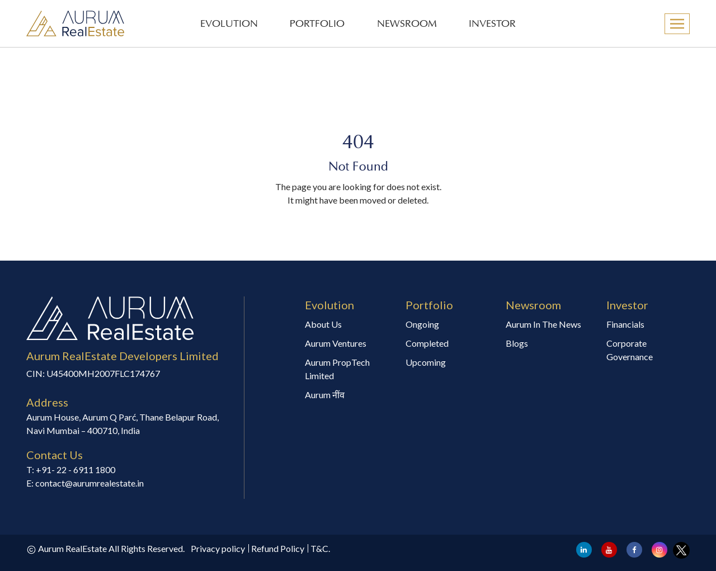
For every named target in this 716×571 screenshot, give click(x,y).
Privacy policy (218, 548)
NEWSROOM (407, 24)
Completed (427, 343)
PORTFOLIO (317, 24)
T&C (319, 548)
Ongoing (422, 324)
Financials (625, 324)
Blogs (517, 343)
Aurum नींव (325, 394)
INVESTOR (492, 24)
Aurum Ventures (335, 343)
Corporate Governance (629, 350)
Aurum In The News (543, 324)
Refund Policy (277, 548)
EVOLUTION (229, 24)
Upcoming (426, 362)
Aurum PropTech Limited (337, 369)
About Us (323, 324)
